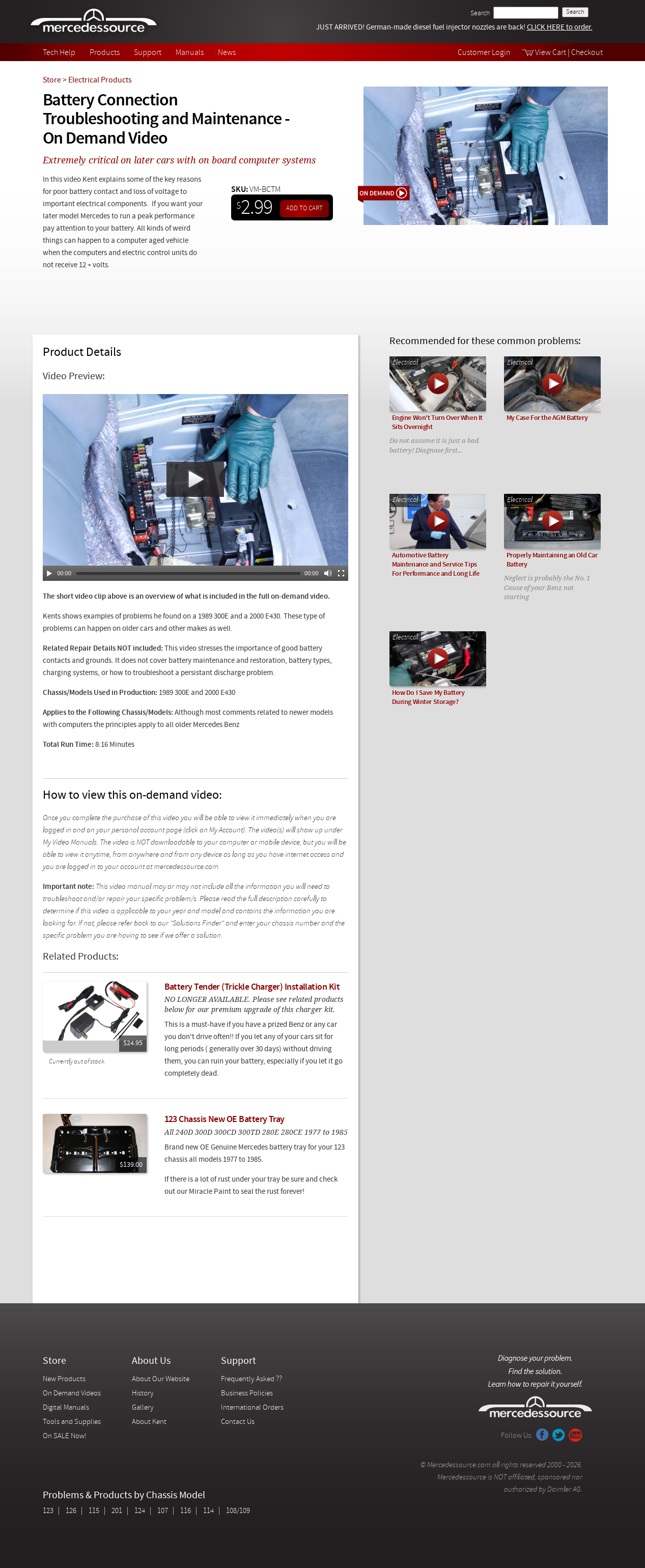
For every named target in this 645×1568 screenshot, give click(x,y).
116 (185, 1511)
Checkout (587, 53)
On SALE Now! (65, 1436)
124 (139, 1511)
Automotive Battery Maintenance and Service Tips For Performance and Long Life (436, 565)
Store (52, 80)
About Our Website (160, 1379)
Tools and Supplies (72, 1422)
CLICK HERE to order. (560, 28)
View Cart (550, 53)
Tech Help (59, 53)
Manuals (190, 53)
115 (94, 1511)
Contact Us (238, 1422)
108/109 (238, 1511)
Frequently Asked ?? (251, 1379)
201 (116, 1511)
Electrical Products (100, 80)
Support (147, 53)
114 (208, 1511)
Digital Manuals (66, 1408)
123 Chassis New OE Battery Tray (224, 1120)
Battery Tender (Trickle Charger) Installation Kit (252, 987)
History (143, 1393)
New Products (64, 1379)
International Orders (252, 1408)
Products (105, 53)
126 (71, 1511)
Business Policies (247, 1393)
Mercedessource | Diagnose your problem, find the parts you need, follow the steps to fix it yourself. (94, 21)
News (227, 53)
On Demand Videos (72, 1393)
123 (48, 1511)
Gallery (143, 1408)
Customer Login (484, 53)
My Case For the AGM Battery (547, 418)
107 (162, 1511)
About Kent (149, 1422)
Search (480, 13)
